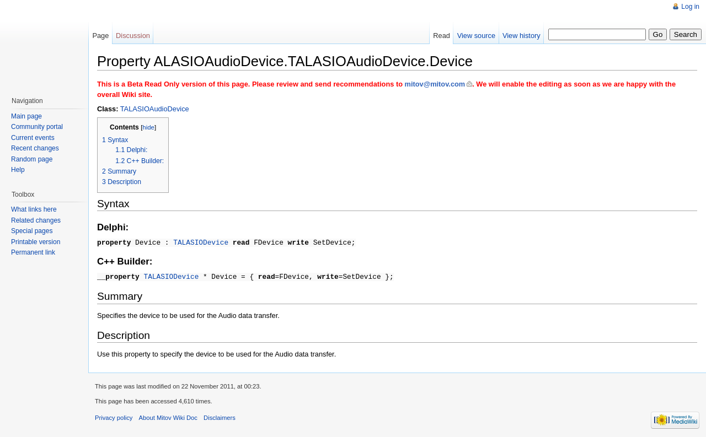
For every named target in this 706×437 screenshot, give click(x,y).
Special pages (31, 231)
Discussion (133, 35)
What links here (34, 209)
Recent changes (35, 148)
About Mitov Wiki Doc (168, 416)
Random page (31, 159)
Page (100, 35)
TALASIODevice (200, 242)
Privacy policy (113, 416)
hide (148, 127)
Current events (33, 138)
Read (441, 35)
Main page (26, 116)
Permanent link (33, 252)
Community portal (37, 127)
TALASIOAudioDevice (154, 109)
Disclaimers (220, 416)
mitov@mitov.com (435, 84)
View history (521, 35)
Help (18, 170)
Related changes (36, 220)
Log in (690, 6)
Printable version (35, 242)
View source (476, 35)
